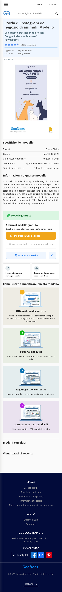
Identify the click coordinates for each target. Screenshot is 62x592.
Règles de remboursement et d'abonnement (31, 505)
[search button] (56, 13)
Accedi (39, 4)
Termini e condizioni (31, 492)
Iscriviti (53, 4)
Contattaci (31, 524)
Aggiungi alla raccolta (26, 255)
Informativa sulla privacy (31, 496)
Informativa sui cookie (31, 500)
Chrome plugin (31, 519)
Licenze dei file (31, 487)
